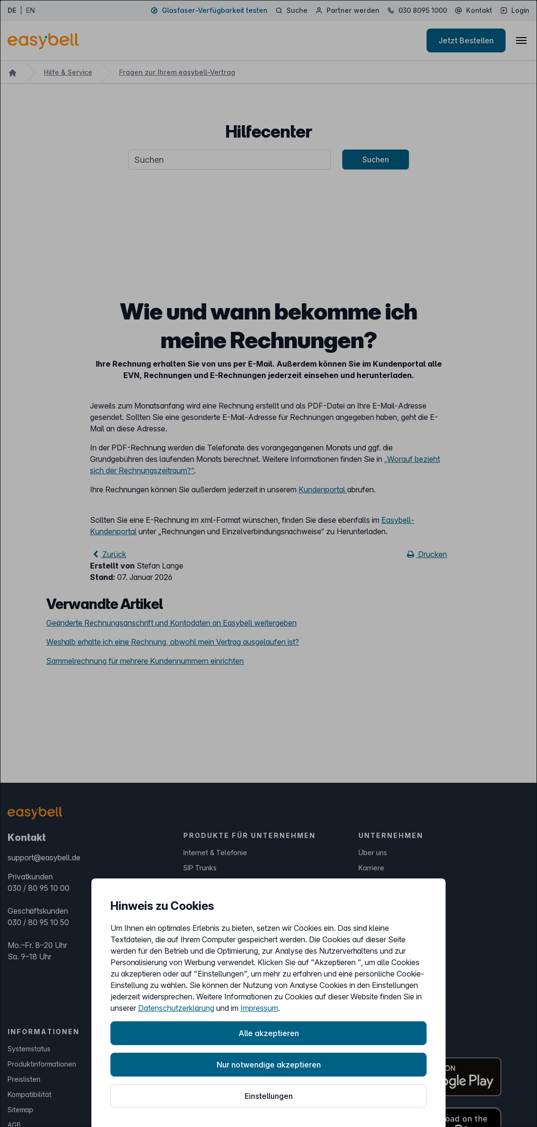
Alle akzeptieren (269, 1033)
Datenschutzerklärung (176, 1008)
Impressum (259, 1008)
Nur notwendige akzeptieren (269, 1064)
